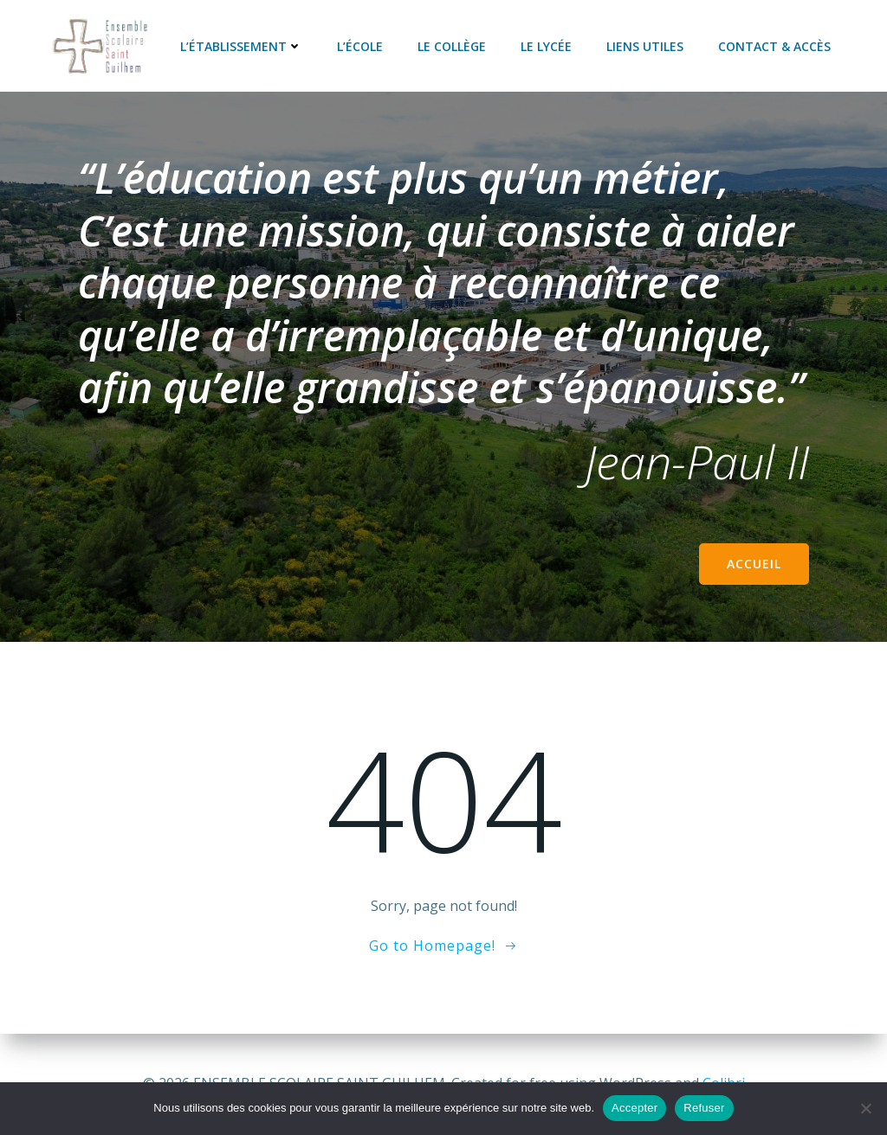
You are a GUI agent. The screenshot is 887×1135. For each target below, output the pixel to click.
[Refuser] (865, 1108)
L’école (360, 45)
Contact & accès (774, 45)
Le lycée (546, 45)
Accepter (634, 1107)
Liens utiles (644, 45)
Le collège (452, 45)
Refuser (703, 1107)
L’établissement (241, 45)
